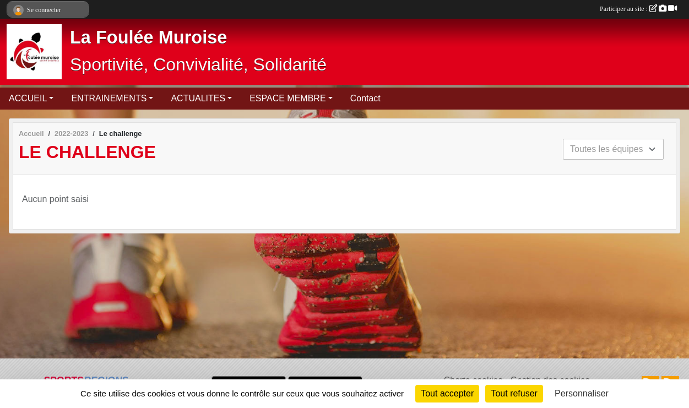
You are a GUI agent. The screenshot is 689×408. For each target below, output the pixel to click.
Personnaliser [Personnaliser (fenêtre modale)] (582, 393)
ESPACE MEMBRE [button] (287, 98)
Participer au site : (638, 9)
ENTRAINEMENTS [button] (109, 98)
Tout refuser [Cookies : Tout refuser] (514, 393)
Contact (365, 98)
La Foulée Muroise (148, 37)
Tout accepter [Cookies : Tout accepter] (447, 393)
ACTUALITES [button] (198, 98)
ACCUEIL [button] (28, 98)
